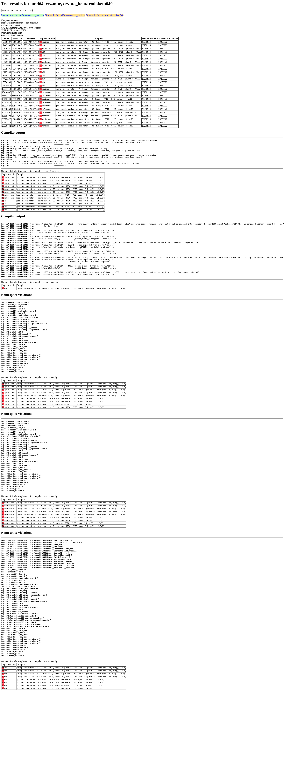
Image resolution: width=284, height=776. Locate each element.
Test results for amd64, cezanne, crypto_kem (65, 15)
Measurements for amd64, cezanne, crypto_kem (22, 15)
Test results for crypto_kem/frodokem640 (104, 15)
